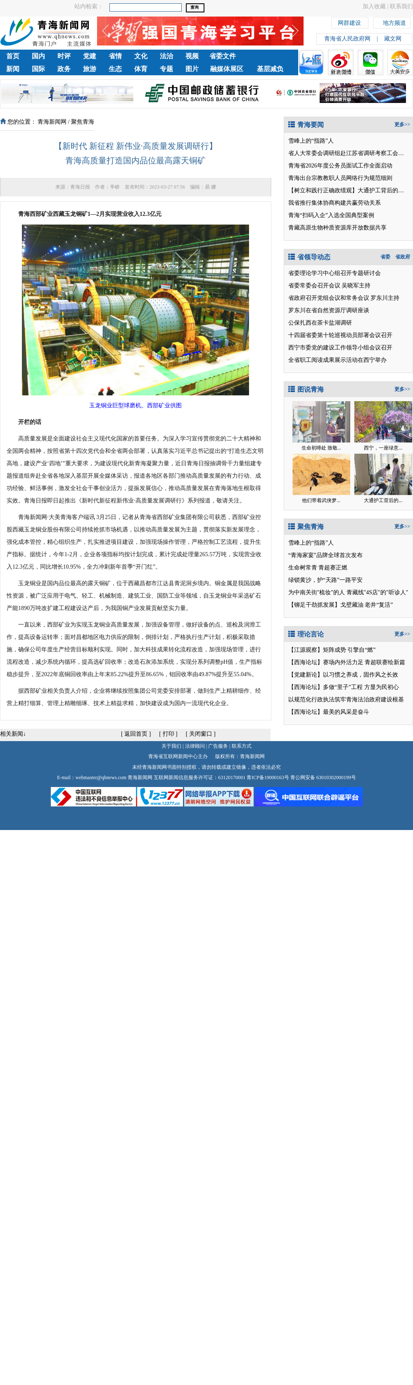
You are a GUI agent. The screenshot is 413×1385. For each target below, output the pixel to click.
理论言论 (306, 634)
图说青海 (306, 389)
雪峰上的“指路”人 (311, 141)
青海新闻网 (52, 122)
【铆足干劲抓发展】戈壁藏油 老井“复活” (340, 605)
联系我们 (401, 6)
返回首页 (135, 734)
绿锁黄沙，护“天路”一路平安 (325, 580)
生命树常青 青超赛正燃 (318, 568)
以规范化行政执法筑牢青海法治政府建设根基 (346, 699)
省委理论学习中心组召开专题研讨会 (334, 273)
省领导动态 (309, 257)
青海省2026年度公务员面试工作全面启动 (340, 166)
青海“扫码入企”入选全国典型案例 (331, 215)
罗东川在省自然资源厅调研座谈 (328, 310)
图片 (192, 68)
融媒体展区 (226, 68)
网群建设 (349, 22)
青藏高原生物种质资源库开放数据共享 (337, 228)
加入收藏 (374, 6)
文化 (140, 56)
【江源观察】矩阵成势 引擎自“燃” (332, 650)
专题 (166, 68)
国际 (38, 68)
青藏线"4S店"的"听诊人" (377, 592)
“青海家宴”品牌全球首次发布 (325, 555)
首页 (12, 56)
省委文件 (222, 56)
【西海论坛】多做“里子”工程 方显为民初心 (343, 687)
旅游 (89, 68)
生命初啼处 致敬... (321, 448)
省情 (115, 56)
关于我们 (171, 746)
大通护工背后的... (383, 500)
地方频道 (394, 22)
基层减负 (270, 68)
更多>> (402, 124)
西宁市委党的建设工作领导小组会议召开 (340, 347)
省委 (385, 257)
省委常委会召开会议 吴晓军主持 (329, 285)
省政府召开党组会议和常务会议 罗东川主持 (344, 298)
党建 (89, 56)
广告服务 (218, 746)
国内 (38, 56)
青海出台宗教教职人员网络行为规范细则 (340, 178)
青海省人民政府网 (347, 39)
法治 (166, 56)
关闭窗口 (200, 734)
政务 (64, 68)
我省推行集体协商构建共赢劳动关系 (334, 203)
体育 (140, 68)
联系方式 (242, 746)
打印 (168, 734)
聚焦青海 (82, 122)
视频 (192, 56)
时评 (64, 56)
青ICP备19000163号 (268, 777)
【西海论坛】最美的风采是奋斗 (328, 712)
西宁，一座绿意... (383, 448)
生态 (115, 68)
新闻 (12, 68)
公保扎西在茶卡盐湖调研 (320, 323)
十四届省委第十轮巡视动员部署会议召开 (340, 335)
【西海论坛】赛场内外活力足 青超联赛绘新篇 (347, 662)
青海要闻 (306, 124)
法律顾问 (195, 746)
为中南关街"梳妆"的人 (316, 592)
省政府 (402, 257)
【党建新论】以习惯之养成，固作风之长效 (343, 675)
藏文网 (392, 39)
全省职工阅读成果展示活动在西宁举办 (337, 360)
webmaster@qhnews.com (101, 777)
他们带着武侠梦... (321, 500)
